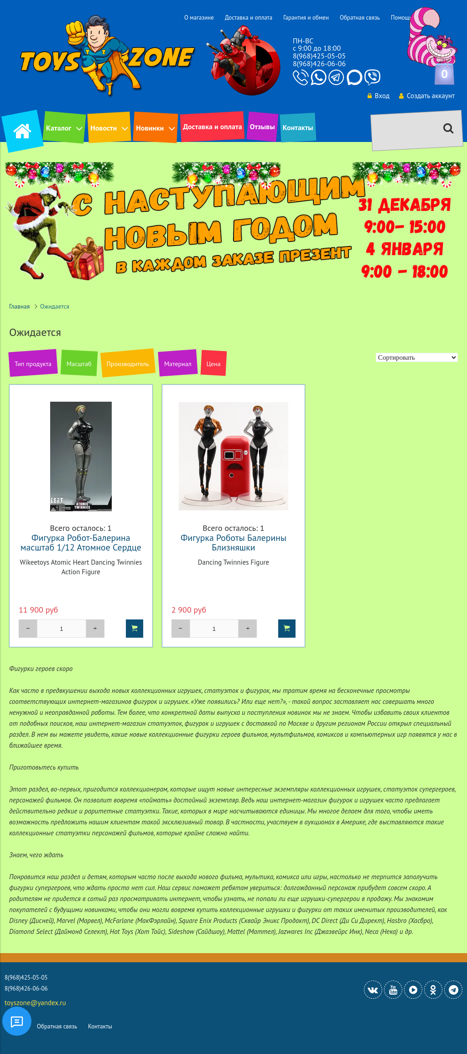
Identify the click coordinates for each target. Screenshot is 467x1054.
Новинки (150, 127)
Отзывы (262, 126)
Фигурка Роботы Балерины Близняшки (233, 542)
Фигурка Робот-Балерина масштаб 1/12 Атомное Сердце (81, 542)
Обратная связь (360, 17)
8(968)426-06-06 (319, 63)
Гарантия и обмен (306, 17)
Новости (103, 127)
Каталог (58, 127)
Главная (19, 306)
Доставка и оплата (248, 17)
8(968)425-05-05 (319, 55)
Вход (378, 95)
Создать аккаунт (427, 95)
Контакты (298, 127)
